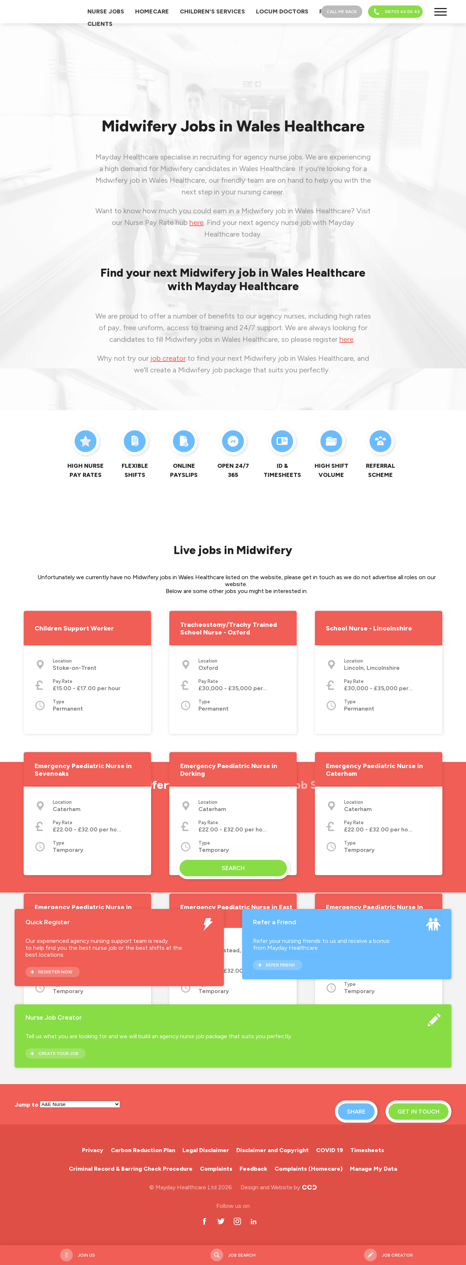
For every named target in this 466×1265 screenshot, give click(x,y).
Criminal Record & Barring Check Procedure (131, 1168)
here (196, 222)
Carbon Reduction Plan (143, 1150)
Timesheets (367, 1150)
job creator (168, 358)
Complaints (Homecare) (309, 1168)
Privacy (92, 1150)
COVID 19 (329, 1150)
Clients (99, 23)
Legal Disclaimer (205, 1150)
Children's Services (212, 11)
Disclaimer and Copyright (272, 1150)
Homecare (152, 11)
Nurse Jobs (105, 11)
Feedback (253, 1168)
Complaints (216, 1168)
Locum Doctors (282, 11)
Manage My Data (373, 1168)
